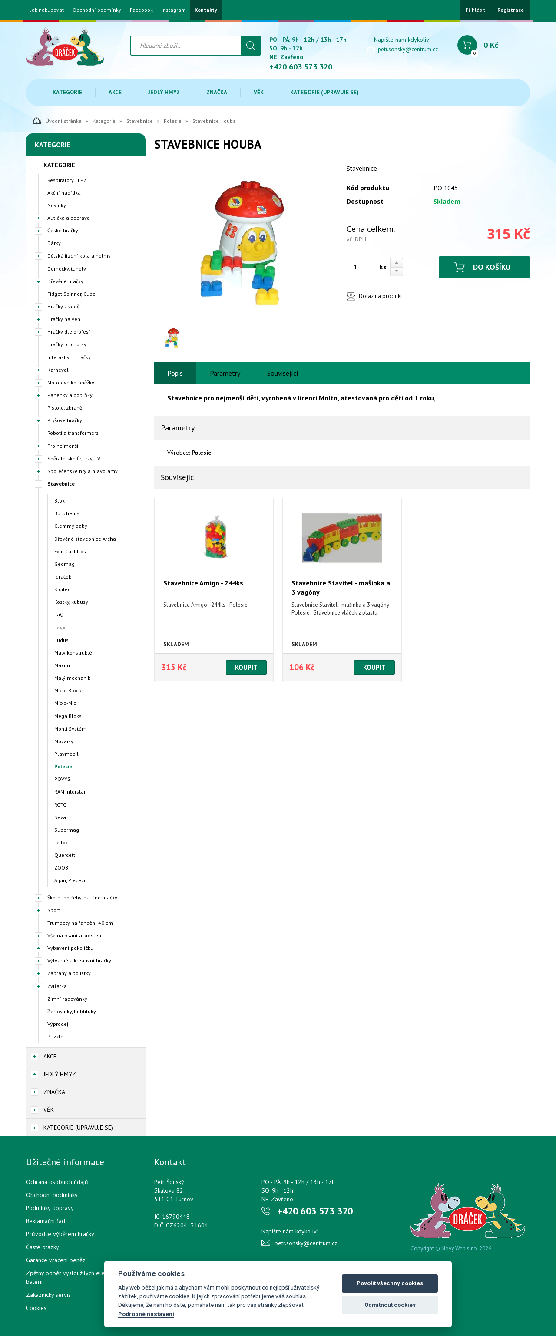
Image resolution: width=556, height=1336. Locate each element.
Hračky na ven (63, 319)
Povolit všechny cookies (390, 1283)
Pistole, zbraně (64, 407)
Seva (60, 817)
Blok (59, 500)
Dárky (54, 243)
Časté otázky (42, 1247)
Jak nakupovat (47, 10)
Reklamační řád (45, 1221)
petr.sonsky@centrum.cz (408, 49)
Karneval (58, 370)
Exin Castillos (70, 551)
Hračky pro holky (66, 344)
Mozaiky (63, 741)
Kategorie (67, 92)
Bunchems (66, 513)
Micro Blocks (69, 690)
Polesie (173, 121)
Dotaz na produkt (380, 296)
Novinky (56, 205)
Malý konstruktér (74, 652)
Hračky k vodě (63, 306)
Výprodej (57, 1024)
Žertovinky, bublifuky (71, 1011)
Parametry (225, 373)
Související (282, 373)
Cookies (36, 1308)
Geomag (64, 564)
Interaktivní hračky (69, 357)
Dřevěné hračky (65, 281)
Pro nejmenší (63, 446)
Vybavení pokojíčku (70, 948)
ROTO (60, 804)
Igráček (62, 576)
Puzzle (55, 1036)
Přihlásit (475, 10)
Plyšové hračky (64, 420)
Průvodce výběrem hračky (60, 1234)
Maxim (62, 665)
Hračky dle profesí (68, 331)
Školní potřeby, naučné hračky (82, 897)
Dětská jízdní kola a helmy (79, 255)
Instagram (174, 10)
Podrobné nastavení (146, 1313)
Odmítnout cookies (390, 1305)
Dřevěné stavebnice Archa (85, 539)
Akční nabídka (64, 192)
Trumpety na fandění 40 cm (80, 922)
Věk (259, 92)
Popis (175, 373)
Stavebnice (139, 121)
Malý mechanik (72, 678)
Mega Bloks (68, 716)
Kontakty (206, 10)
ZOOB (61, 867)
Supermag (66, 830)
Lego (60, 627)
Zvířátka (57, 986)
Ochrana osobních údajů (57, 1182)
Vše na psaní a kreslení (75, 935)
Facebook (141, 10)
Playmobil (66, 754)
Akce (115, 92)
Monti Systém (70, 728)
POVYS (62, 779)
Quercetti (65, 855)
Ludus (61, 640)
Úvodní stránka (57, 120)
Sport (53, 910)
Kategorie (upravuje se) (324, 92)
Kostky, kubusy (71, 602)
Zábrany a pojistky (69, 973)
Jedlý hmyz (164, 92)
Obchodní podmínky (97, 10)
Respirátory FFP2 (66, 180)
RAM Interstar (70, 791)
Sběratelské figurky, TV (73, 458)
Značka (216, 92)
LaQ (59, 614)
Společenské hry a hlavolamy (82, 471)
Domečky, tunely (66, 268)
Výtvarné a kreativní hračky (79, 960)
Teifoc (61, 842)
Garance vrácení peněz (56, 1260)
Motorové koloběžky (70, 382)
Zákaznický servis (48, 1295)
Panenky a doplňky (70, 395)
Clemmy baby (70, 525)
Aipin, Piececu (70, 880)
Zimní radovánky (67, 998)
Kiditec (62, 589)
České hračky (62, 230)
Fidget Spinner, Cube (71, 294)
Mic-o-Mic (65, 703)
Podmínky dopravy (50, 1208)
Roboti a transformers (73, 433)
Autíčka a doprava (68, 218)
